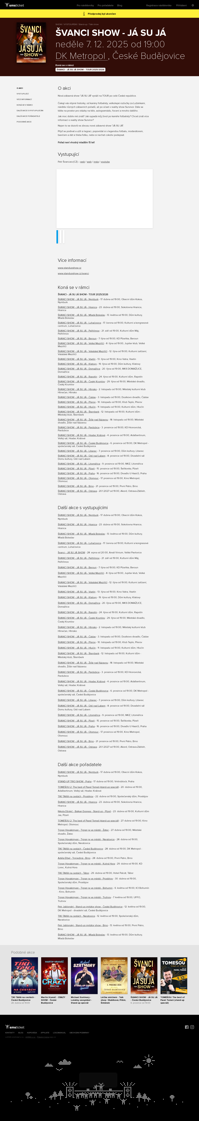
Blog (119, 5)
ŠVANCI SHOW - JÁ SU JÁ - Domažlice (79, 368)
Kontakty (10, 1033)
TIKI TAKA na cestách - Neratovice (76, 916)
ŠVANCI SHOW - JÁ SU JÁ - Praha (76, 473)
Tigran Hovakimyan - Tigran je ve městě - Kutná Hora (86, 863)
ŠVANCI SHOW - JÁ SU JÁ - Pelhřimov (79, 330)
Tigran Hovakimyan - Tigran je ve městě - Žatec (83, 830)
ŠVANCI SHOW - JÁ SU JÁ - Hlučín (77, 406)
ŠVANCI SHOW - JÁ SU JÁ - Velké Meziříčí (81, 343)
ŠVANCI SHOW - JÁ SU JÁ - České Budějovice (83, 443)
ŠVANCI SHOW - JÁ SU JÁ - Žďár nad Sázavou (83, 419)
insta (96, 161)
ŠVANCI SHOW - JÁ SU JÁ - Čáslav (77, 397)
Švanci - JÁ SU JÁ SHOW (71, 552)
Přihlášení (181, 5)
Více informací (24, 99)
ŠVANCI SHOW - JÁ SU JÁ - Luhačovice (79, 322)
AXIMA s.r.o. (30, 1037)
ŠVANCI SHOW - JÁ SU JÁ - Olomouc (78, 478)
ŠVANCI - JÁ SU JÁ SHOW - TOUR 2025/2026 (80, 69)
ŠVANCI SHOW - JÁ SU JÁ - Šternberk (78, 411)
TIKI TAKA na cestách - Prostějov (75, 796)
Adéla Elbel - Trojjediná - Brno (74, 858)
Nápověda (32, 1033)
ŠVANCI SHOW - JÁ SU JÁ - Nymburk (78, 299)
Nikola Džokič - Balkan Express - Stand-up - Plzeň (84, 811)
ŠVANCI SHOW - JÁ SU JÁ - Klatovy (77, 364)
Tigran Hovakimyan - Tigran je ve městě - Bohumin (85, 888)
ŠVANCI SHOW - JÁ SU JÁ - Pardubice (79, 427)
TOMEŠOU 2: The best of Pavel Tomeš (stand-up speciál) (88, 787)
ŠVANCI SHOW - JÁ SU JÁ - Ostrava (77, 491)
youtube (105, 161)
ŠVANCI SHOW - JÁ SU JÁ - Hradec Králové (81, 435)
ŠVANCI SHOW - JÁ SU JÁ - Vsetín (76, 359)
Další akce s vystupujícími (30, 110)
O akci (20, 88)
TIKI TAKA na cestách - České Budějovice (80, 848)
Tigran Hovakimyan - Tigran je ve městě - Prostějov (85, 878)
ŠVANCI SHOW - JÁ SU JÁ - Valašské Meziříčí (82, 351)
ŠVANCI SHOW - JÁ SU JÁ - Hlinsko (77, 389)
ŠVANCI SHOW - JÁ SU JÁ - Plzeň (76, 468)
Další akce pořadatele (28, 116)
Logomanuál (59, 1033)
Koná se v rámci (25, 105)
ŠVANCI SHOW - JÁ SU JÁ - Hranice (77, 307)
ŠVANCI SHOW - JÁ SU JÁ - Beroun (77, 338)
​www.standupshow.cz (69, 267)
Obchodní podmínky (79, 1033)
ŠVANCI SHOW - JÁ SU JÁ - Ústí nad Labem (81, 455)
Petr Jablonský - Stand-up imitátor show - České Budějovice (90, 906)
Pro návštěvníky (85, 5)
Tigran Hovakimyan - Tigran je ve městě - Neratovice (86, 839)
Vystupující (23, 94)
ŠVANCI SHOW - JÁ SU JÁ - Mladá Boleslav (81, 315)
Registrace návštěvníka (158, 5)
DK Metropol (82, 56)
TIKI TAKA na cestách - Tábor (73, 873)
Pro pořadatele (105, 5)
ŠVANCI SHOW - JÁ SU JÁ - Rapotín (77, 376)
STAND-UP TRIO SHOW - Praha (74, 781)
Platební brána (43, 1037)
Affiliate (45, 1033)
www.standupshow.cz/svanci (73, 273)
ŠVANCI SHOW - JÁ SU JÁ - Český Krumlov (81, 381)
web (82, 161)
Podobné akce (24, 122)
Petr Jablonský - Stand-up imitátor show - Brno (83, 925)
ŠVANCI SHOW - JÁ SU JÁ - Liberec (77, 451)
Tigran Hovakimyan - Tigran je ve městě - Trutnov (84, 897)
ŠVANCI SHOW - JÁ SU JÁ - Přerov (77, 402)
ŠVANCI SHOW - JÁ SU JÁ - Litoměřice (79, 463)
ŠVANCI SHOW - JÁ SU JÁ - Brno (76, 486)
